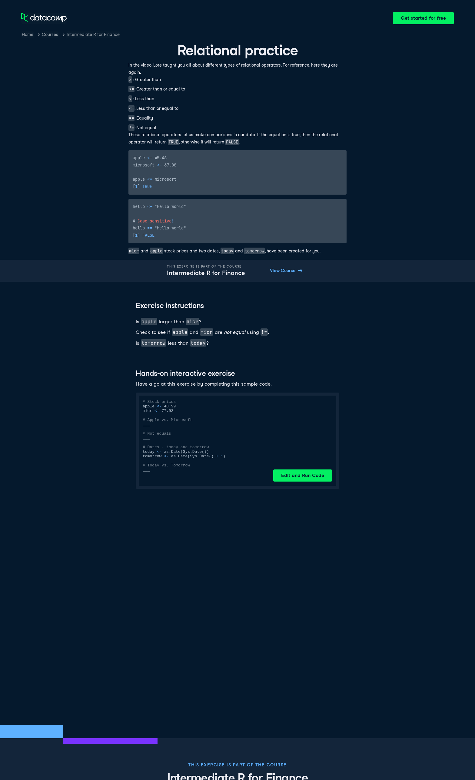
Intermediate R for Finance (93, 34)
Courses (50, 34)
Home (27, 34)
